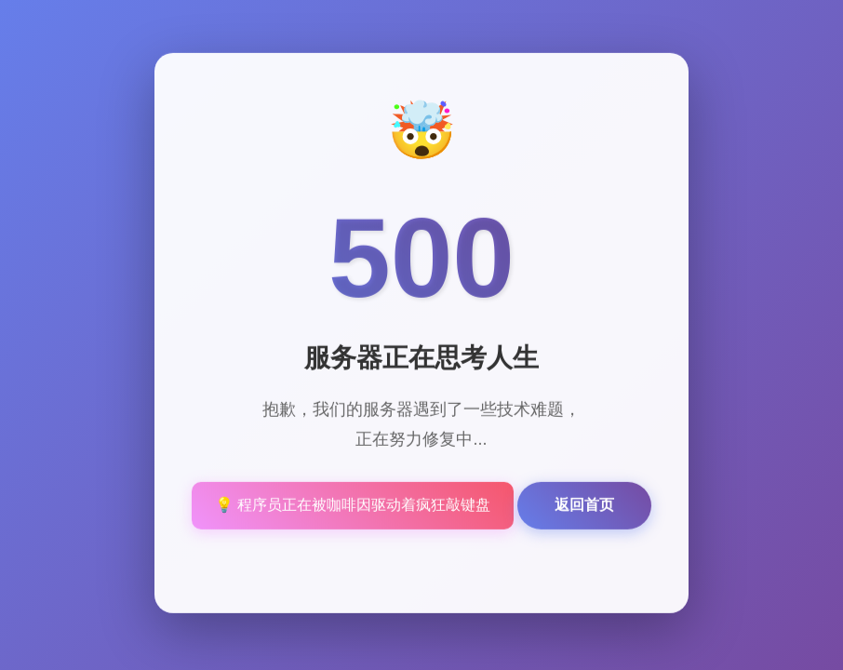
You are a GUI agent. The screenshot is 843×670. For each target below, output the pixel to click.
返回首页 (584, 506)
